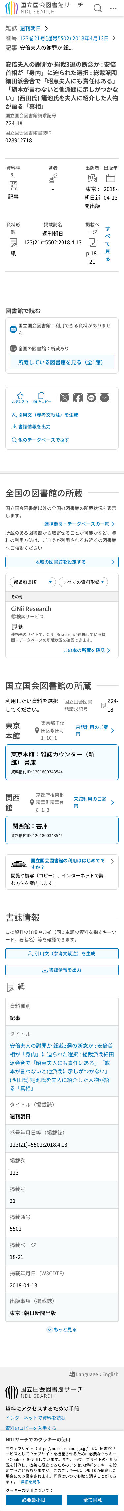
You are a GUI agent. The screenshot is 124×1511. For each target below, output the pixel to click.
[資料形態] (83, 582)
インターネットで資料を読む (35, 1417)
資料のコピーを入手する (30, 1428)
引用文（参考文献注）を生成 (44, 414)
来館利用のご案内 (96, 730)
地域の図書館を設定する (76, 562)
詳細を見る (30, 1481)
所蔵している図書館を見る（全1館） (62, 362)
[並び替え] (33, 582)
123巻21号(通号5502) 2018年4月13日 (64, 38)
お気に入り (20, 398)
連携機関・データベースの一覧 (80, 524)
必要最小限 (33, 1499)
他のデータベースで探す (40, 439)
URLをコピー (41, 398)
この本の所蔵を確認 (88, 650)
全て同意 (92, 1499)
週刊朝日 (30, 28)
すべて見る (107, 243)
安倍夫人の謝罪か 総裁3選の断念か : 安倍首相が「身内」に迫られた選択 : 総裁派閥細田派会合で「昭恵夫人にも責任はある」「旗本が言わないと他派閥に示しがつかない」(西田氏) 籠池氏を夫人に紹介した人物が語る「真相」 (62, 1066)
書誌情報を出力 (31, 426)
